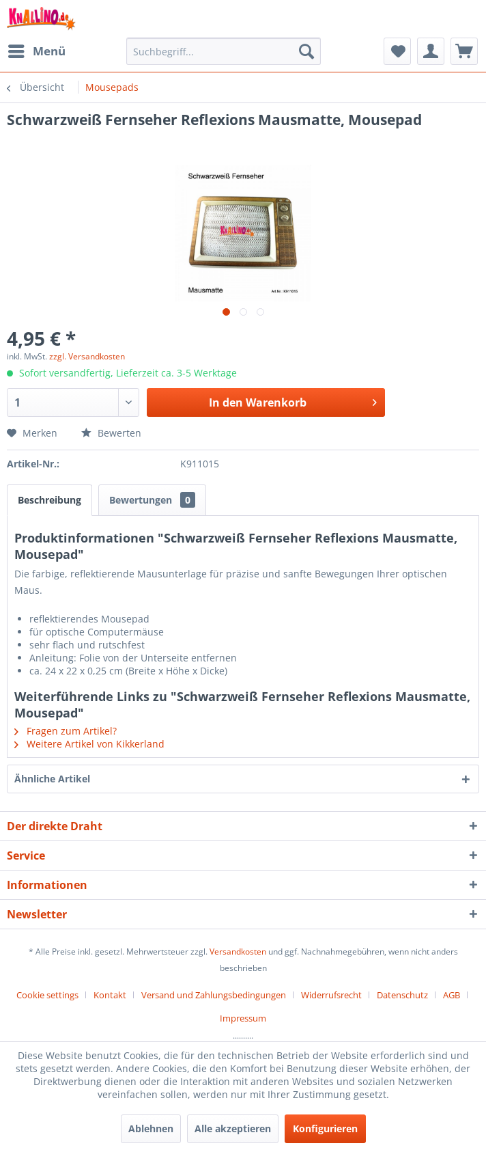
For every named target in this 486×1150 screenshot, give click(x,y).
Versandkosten (238, 951)
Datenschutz (402, 995)
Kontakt (110, 995)
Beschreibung (49, 499)
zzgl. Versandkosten (87, 356)
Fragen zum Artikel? (65, 730)
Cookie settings (47, 995)
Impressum (243, 1018)
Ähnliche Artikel (52, 778)
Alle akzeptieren (233, 1128)
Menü (37, 49)
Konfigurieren (325, 1128)
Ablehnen (150, 1128)
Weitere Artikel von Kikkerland (89, 743)
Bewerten (111, 432)
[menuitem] (36, 51)
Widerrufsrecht (331, 995)
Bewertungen (152, 500)
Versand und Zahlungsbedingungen (213, 995)
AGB (451, 995)
